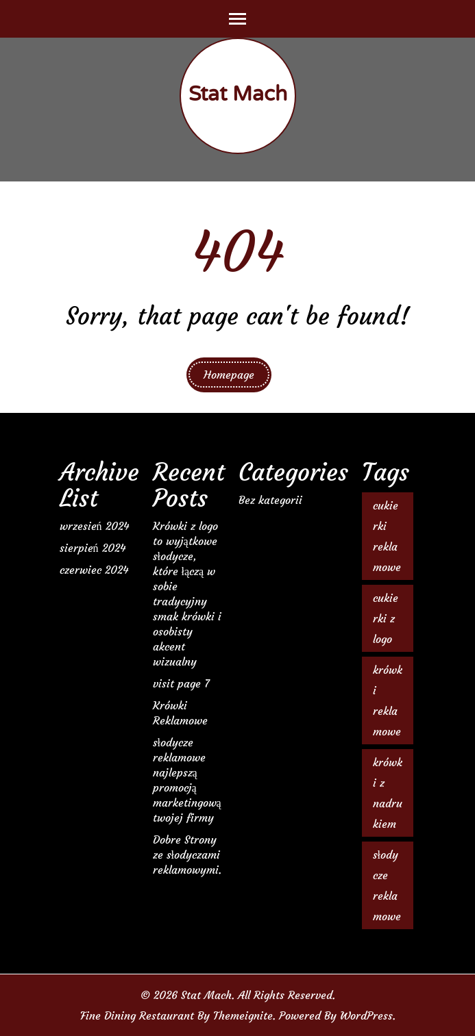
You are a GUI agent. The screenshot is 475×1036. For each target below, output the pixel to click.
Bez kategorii (270, 500)
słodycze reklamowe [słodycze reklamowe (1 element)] (387, 885)
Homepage (229, 374)
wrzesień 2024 (94, 526)
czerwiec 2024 (94, 570)
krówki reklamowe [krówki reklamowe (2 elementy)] (387, 700)
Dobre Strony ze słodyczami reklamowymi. (187, 854)
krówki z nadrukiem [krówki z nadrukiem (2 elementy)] (387, 793)
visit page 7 (181, 683)
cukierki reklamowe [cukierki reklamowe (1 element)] (387, 536)
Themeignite (243, 1015)
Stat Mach (237, 94)
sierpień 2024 (92, 548)
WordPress (366, 1015)
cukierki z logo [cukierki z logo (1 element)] (385, 618)
